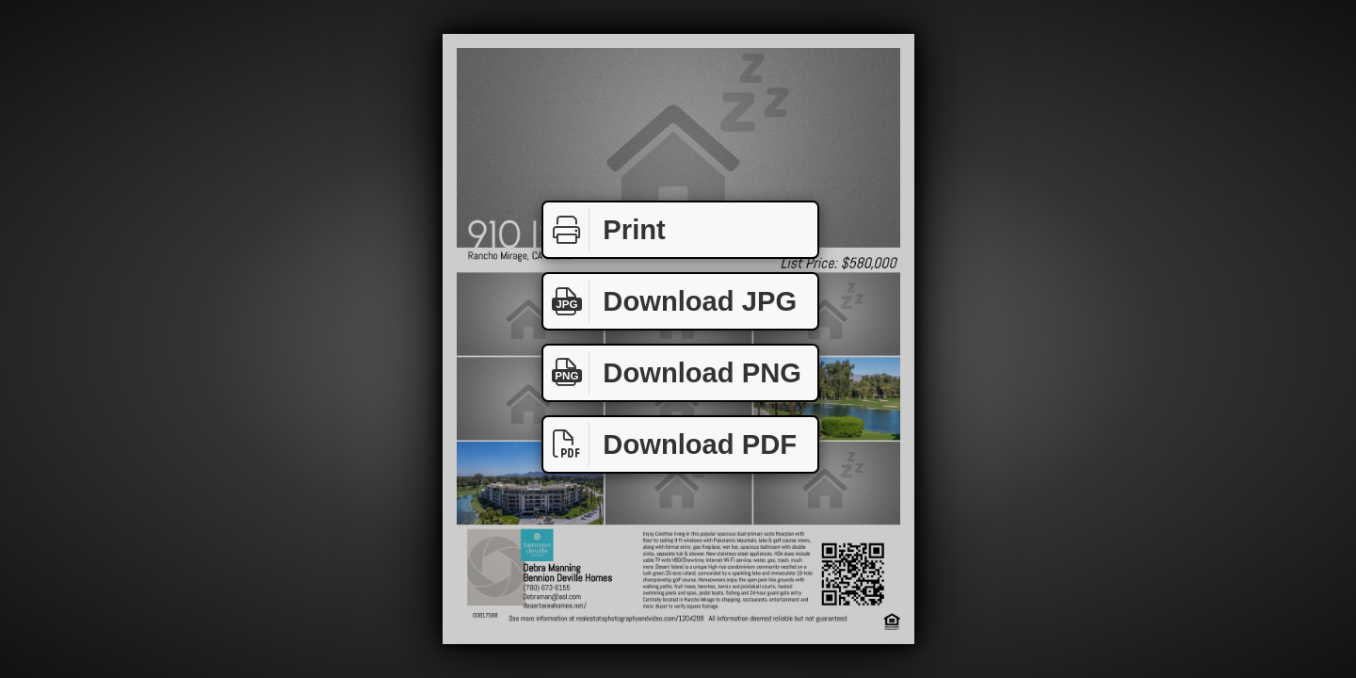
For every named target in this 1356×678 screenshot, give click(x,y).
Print (604, 230)
